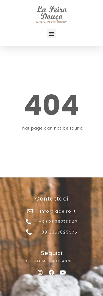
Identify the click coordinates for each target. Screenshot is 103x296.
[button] (51, 33)
